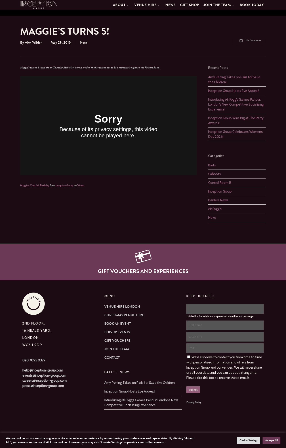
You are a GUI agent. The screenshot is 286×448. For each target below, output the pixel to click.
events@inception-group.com (44, 376)
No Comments (249, 41)
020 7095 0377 (33, 360)
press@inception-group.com (43, 386)
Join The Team (116, 349)
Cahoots (214, 174)
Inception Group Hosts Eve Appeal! (233, 91)
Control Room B (219, 183)
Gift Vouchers (117, 340)
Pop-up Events (117, 332)
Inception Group (64, 185)
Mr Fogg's (215, 209)
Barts (212, 165)
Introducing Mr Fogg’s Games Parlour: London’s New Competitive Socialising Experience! (236, 104)
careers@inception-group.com (44, 381)
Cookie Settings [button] (249, 440)
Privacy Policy (194, 402)
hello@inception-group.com (42, 370)
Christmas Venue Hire (124, 315)
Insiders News (218, 200)
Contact (112, 357)
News (84, 42)
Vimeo (80, 185)
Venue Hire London (122, 306)
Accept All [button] (271, 440)
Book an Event (117, 323)
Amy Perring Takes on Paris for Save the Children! (139, 383)
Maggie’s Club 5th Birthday (34, 185)
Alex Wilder (33, 42)
